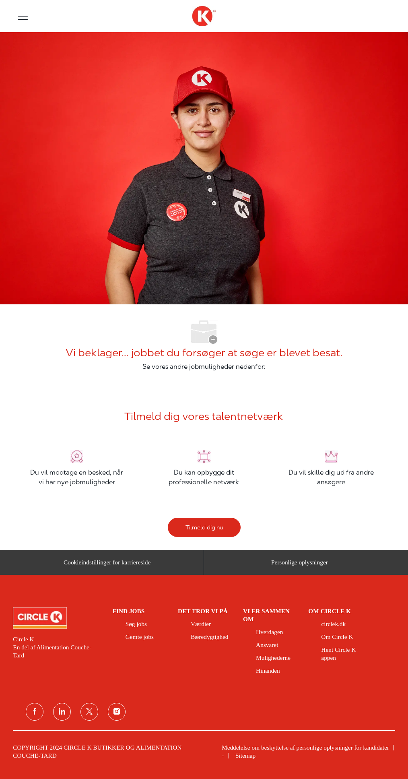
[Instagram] (117, 712)
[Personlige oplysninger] (299, 565)
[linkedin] (62, 712)
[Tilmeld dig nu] (204, 527)
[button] (23, 16)
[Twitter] (89, 712)
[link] (57, 618)
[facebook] (34, 712)
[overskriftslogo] (204, 16)
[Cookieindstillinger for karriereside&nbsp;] (108, 565)
